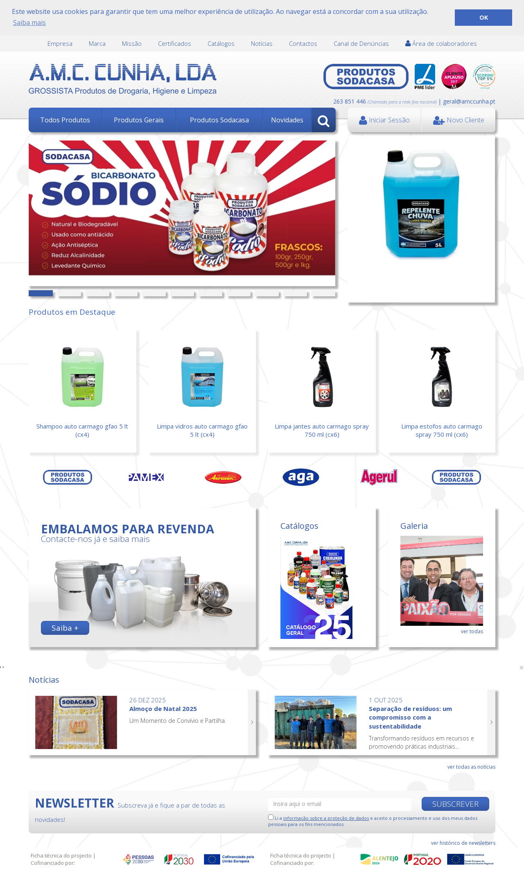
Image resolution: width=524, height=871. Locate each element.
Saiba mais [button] (29, 22)
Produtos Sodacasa (219, 119)
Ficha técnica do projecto (61, 855)
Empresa (59, 43)
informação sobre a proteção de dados (326, 817)
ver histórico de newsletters (463, 842)
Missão (132, 43)
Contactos (303, 43)
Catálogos (221, 43)
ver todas (472, 630)
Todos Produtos (65, 119)
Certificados (174, 43)
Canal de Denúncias (361, 43)
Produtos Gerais (139, 119)
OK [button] (483, 17)
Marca (97, 43)
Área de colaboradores (441, 43)
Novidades (287, 119)
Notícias (262, 43)
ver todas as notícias (471, 766)
